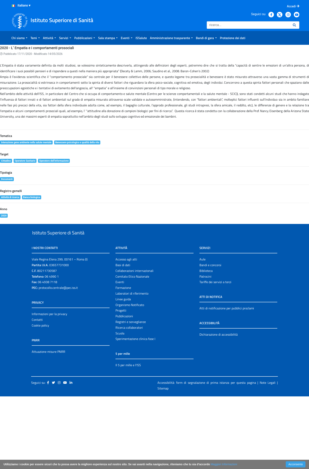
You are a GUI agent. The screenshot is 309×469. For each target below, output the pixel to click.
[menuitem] (19, 38)
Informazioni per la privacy (49, 386)
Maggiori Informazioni (224, 464)
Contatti (37, 392)
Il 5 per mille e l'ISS (128, 437)
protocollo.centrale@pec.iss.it (58, 360)
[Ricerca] (248, 25)
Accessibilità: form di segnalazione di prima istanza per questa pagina (206, 455)
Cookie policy (40, 398)
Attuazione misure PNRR (48, 424)
